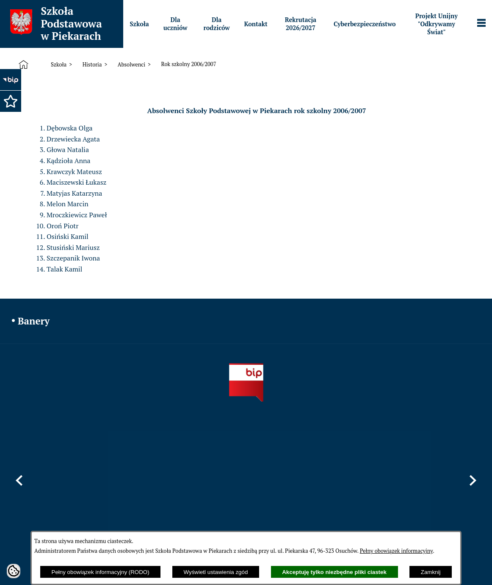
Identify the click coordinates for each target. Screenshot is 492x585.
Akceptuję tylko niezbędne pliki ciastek (334, 572)
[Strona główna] (25, 65)
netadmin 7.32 (462, 562)
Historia (92, 64)
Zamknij (431, 572)
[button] (10, 101)
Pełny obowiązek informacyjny (396, 551)
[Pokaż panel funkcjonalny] (481, 23)
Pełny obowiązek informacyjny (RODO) (100, 572)
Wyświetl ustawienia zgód (216, 572)
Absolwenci (131, 64)
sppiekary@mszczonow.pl (320, 491)
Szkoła (58, 64)
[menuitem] (139, 24)
